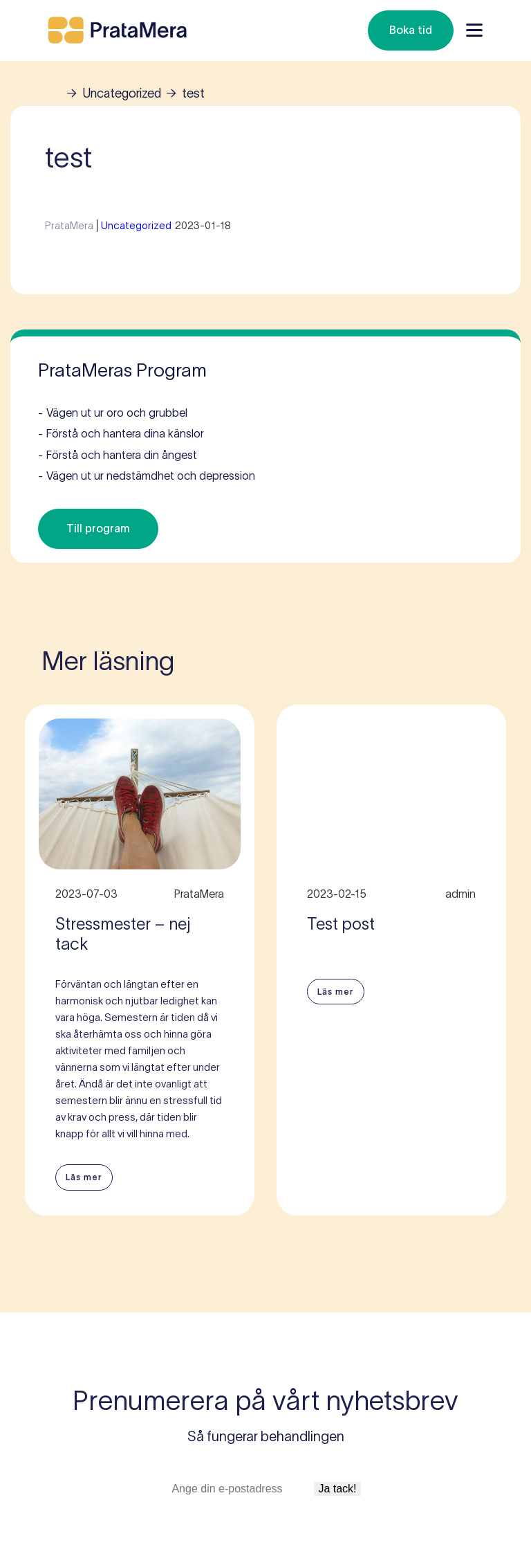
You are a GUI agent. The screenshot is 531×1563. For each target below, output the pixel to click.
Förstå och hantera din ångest (117, 455)
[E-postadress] (240, 1489)
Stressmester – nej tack (122, 933)
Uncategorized (121, 93)
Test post (341, 923)
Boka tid (410, 30)
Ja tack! (337, 1488)
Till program (98, 528)
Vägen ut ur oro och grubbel (112, 413)
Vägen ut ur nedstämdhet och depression (146, 476)
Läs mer (84, 1177)
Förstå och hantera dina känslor (121, 434)
